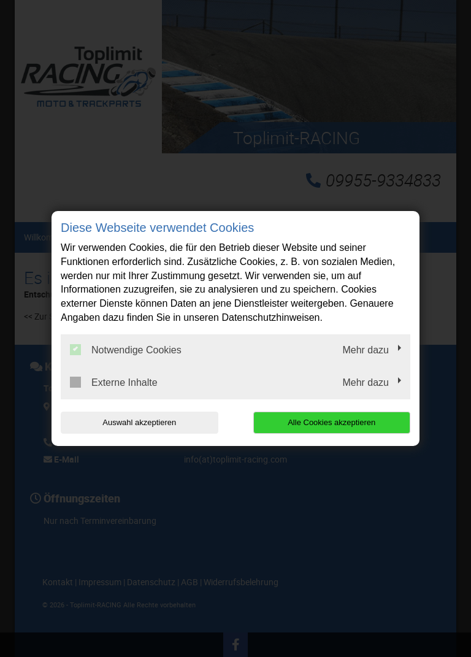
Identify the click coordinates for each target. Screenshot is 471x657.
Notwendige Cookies (126, 349)
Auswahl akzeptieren (139, 422)
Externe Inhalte (114, 382)
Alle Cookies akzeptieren (331, 422)
